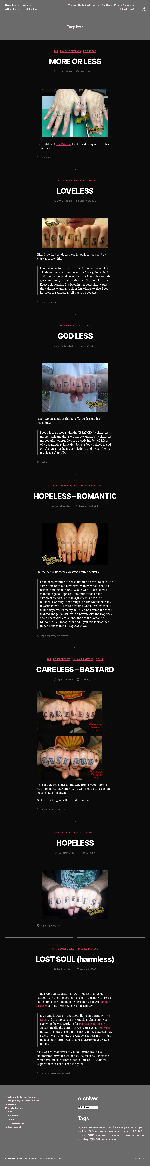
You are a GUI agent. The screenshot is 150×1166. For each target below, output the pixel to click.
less (43, 157)
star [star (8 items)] (79, 1139)
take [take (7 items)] (103, 1140)
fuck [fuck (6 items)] (121, 1128)
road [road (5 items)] (123, 1136)
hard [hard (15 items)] (91, 1131)
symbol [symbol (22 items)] (95, 1139)
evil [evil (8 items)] (100, 1128)
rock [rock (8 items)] (128, 1136)
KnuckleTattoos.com (19, 5)
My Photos (90, 51)
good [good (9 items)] (80, 1131)
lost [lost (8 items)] (83, 1136)
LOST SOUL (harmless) (75, 959)
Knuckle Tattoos (122, 5)
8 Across (66, 181)
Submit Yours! (127, 9)
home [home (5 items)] (111, 1131)
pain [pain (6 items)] (119, 1136)
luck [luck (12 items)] (97, 1135)
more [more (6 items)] (103, 1136)
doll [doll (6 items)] (90, 1128)
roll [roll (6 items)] (133, 1136)
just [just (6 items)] (124, 1131)
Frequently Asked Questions (24, 1100)
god (43, 462)
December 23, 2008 (88, 506)
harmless (51, 1073)
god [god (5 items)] (136, 1128)
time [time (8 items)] (108, 1139)
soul (68, 1073)
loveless (55, 302)
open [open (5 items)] (108, 1136)
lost (63, 1073)
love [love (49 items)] (90, 1135)
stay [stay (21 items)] (86, 1139)
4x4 (55, 51)
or (53, 157)
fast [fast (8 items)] (109, 1128)
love (48, 302)
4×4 (10, 1112)
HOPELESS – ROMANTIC (75, 496)
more (48, 157)
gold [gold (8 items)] (140, 1128)
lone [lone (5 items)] (79, 1136)
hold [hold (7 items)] (106, 1131)
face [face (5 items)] (104, 1128)
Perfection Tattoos (90, 1024)
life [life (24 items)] (134, 1131)
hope (43, 636)
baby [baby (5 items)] (79, 1128)
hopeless (51, 636)
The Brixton (63, 144)
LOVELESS (75, 191)
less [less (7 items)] (128, 1131)
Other (86, 326)
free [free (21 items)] (115, 1127)
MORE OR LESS (75, 61)
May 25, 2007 (88, 853)
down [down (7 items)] (95, 1128)
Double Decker (70, 486)
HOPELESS (75, 843)
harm (43, 1073)
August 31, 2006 (88, 969)
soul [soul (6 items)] (142, 1136)
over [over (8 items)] (114, 1136)
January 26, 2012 (88, 71)
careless (59, 809)
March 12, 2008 (88, 679)
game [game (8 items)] (126, 1128)
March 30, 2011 (88, 346)
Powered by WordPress (52, 1158)
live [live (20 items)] (140, 1131)
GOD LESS (75, 336)
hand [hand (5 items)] (85, 1131)
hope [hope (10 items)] (117, 1131)
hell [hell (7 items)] (101, 1131)
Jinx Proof (104, 1028)
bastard (44, 809)
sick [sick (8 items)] (137, 1136)
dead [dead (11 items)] (85, 1127)
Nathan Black (66, 71)
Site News (107, 5)
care (51, 809)
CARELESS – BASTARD (75, 669)
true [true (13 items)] (114, 1139)
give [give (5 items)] (132, 1128)
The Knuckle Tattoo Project (82, 5)
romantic (66, 636)
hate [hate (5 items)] (96, 1131)
